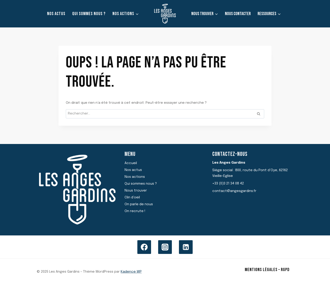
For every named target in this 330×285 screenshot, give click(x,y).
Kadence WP (131, 272)
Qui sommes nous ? (89, 13)
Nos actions (135, 177)
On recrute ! (135, 211)
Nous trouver (136, 190)
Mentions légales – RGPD (267, 269)
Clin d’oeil (132, 197)
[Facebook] (144, 247)
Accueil (131, 163)
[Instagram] (165, 247)
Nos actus (56, 13)
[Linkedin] (186, 247)
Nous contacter (238, 13)
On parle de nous (139, 204)
